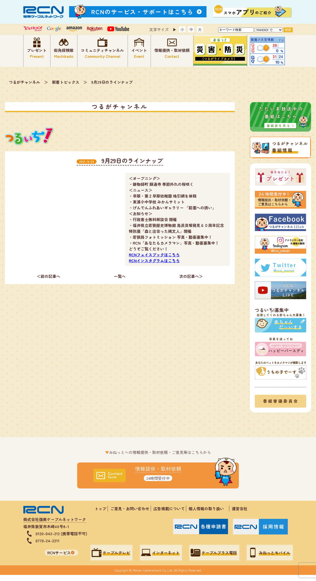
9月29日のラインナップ (112, 82)
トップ (100, 508)
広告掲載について (169, 508)
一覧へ (120, 276)
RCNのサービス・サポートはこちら (142, 11)
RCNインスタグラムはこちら (154, 260)
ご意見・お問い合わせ (129, 508)
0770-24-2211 (48, 541)
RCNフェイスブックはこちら (154, 255)
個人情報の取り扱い (208, 508)
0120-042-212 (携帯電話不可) (61, 533)
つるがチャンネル (24, 82)
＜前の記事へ (48, 276)
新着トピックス (65, 82)
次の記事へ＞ (191, 276)
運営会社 (239, 508)
